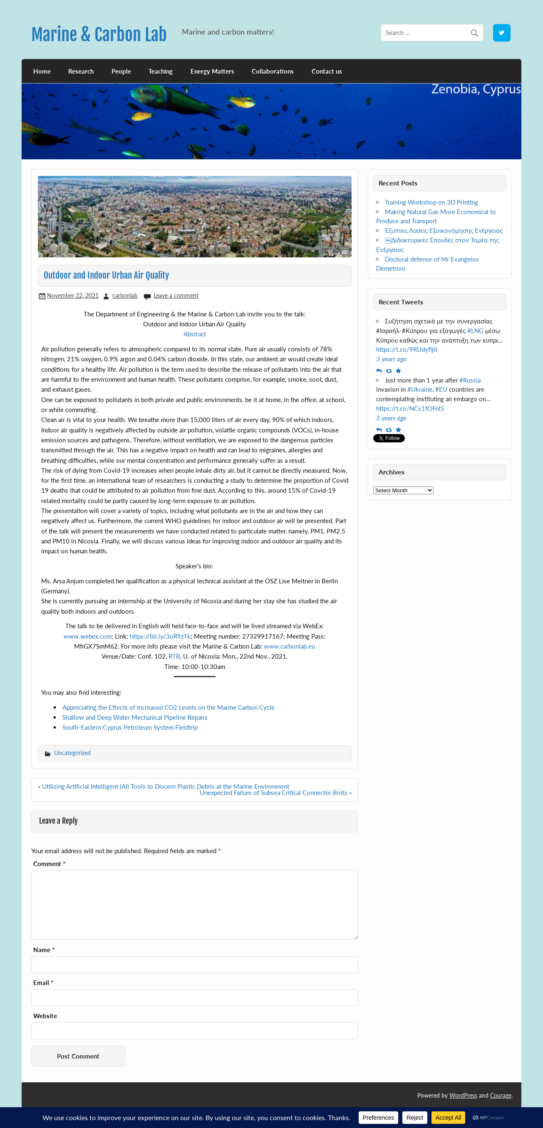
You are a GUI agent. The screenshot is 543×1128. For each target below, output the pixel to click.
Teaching (161, 71)
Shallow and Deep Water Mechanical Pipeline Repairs (135, 717)
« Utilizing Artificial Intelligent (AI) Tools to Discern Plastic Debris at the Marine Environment (163, 786)
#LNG (475, 330)
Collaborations (273, 71)
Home (42, 71)
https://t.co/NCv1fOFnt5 (410, 408)
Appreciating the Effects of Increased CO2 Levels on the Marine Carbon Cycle (168, 707)
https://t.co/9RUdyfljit (406, 349)
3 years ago (391, 359)
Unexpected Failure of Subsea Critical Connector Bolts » (276, 792)
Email (43, 983)
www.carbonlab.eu (289, 646)
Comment (49, 864)
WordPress (463, 1095)
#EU (441, 389)
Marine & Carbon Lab (99, 34)
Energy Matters (212, 71)
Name (44, 950)
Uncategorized (72, 752)
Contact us (327, 71)
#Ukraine (419, 389)
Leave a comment (176, 295)
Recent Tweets (401, 302)
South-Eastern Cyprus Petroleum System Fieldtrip (130, 727)
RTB (174, 656)
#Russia (470, 380)
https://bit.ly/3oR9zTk (160, 636)
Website (45, 1016)
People (121, 71)
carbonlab (125, 295)
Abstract (194, 334)
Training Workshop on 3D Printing (431, 202)
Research (81, 71)
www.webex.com (88, 636)
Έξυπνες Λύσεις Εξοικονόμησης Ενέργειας (444, 230)
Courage (500, 1095)
